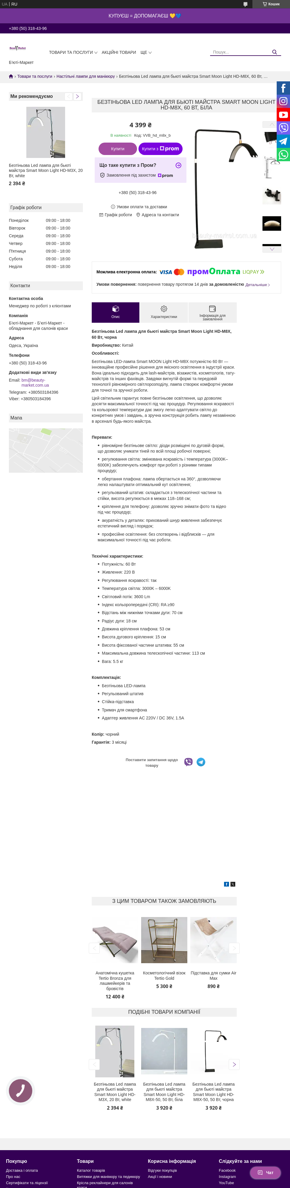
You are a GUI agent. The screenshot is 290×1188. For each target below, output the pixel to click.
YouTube (226, 1183)
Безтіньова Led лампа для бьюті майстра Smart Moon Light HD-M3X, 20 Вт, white (46, 170)
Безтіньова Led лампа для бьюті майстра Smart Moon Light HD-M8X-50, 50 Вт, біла (164, 1092)
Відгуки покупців (162, 1170)
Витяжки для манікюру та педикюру (108, 1176)
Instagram (227, 1176)
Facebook (227, 1170)
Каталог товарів (91, 1170)
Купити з (160, 148)
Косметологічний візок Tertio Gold (164, 976)
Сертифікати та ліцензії (27, 1183)
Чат (265, 1172)
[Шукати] (274, 52)
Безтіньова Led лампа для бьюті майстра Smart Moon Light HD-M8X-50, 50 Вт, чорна (213, 1092)
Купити (118, 148)
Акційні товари (119, 52)
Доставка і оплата (22, 1170)
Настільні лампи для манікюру (86, 76)
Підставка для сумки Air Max (213, 976)
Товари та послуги (71, 52)
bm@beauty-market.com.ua (35, 383)
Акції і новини (160, 1176)
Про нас (13, 1176)
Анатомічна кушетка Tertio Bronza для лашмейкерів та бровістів (115, 981)
